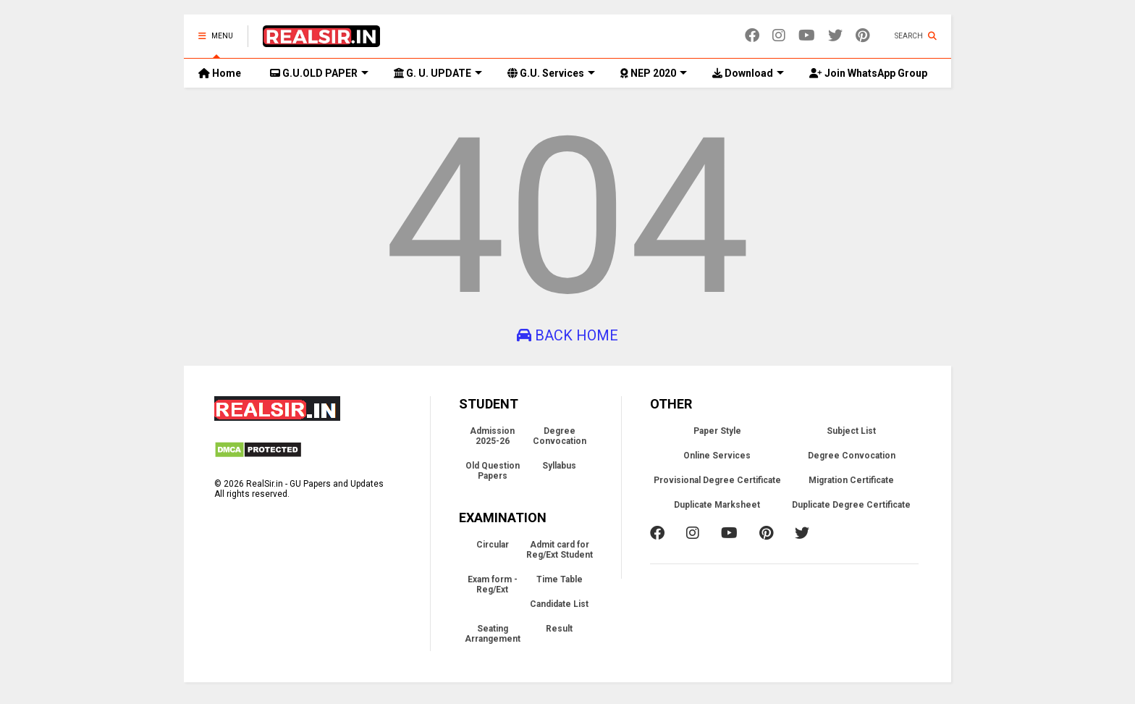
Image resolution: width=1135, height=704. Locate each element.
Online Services (717, 456)
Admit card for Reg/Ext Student (559, 550)
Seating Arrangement (492, 634)
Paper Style (717, 431)
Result (559, 629)
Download (748, 73)
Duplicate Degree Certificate (851, 505)
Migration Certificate (851, 480)
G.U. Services (551, 73)
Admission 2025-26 (492, 436)
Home (219, 73)
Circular (492, 545)
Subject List (851, 431)
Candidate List (559, 604)
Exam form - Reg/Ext (493, 584)
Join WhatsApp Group (868, 73)
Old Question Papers (492, 471)
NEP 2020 (653, 73)
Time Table (559, 579)
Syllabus (559, 466)
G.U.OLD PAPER (319, 73)
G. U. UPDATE (438, 73)
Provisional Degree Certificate (717, 480)
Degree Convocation (559, 436)
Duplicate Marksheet (717, 505)
